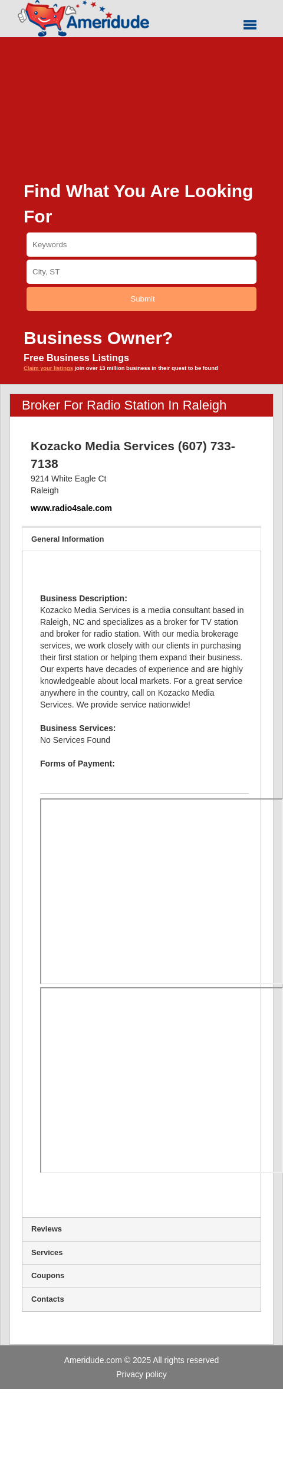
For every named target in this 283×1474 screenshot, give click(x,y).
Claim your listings (48, 368)
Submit (142, 298)
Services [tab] (141, 1252)
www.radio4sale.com (71, 508)
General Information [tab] (141, 539)
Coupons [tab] (141, 1275)
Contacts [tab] (141, 1299)
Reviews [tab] (141, 1228)
